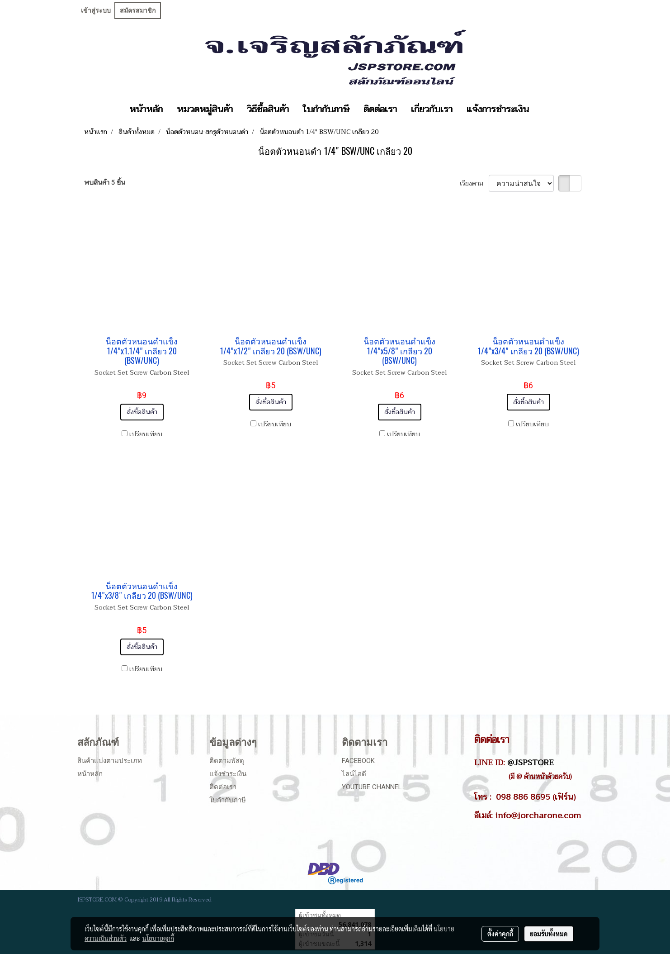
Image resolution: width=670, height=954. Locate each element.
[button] (543, 109)
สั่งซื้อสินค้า (142, 412)
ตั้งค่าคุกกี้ (500, 934)
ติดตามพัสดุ (226, 761)
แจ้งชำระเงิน (227, 774)
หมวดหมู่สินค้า (205, 109)
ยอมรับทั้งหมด (549, 934)
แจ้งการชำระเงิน (498, 109)
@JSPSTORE (530, 762)
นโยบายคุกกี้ (158, 938)
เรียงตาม (474, 183)
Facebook (358, 761)
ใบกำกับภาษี (326, 109)
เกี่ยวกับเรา (432, 109)
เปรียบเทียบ (145, 434)
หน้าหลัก (146, 109)
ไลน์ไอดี (354, 774)
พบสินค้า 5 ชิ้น (104, 182)
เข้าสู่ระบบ (96, 10)
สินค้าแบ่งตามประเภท (109, 761)
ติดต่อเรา (380, 109)
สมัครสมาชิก (138, 10)
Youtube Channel (372, 787)
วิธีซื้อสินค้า (268, 109)
